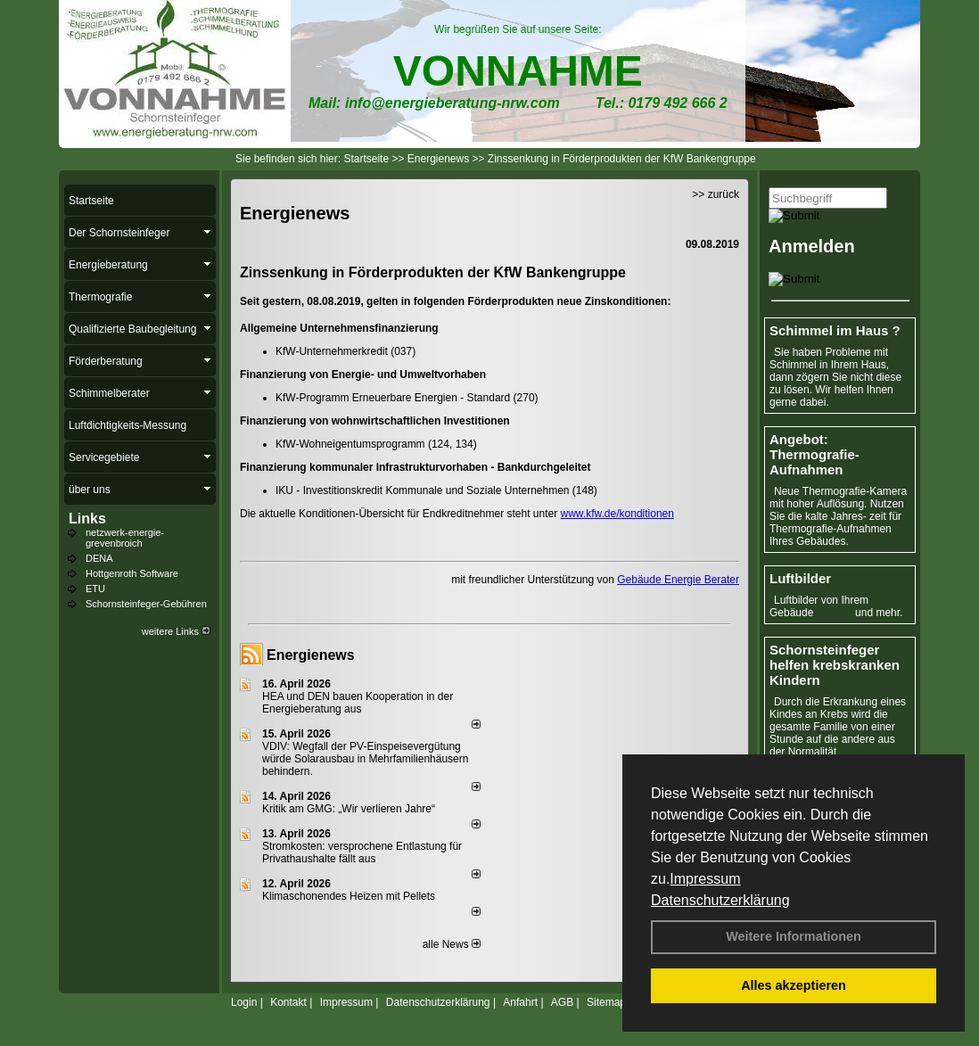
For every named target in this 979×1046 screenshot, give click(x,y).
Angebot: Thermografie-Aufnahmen (814, 454)
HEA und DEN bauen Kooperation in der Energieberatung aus (357, 702)
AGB (562, 1002)
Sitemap (606, 1002)
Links (87, 518)
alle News (452, 944)
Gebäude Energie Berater (678, 579)
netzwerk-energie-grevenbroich (125, 537)
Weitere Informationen (793, 936)
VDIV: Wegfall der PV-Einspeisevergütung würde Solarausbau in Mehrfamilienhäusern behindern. (365, 759)
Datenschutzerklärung (720, 900)
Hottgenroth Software (132, 573)
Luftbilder (800, 578)
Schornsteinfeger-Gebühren (146, 603)
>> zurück (715, 194)
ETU (95, 588)
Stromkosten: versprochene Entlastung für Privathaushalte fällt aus (362, 852)
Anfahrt (520, 1002)
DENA (99, 558)
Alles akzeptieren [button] (793, 985)
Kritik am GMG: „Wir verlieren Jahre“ (348, 809)
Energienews (311, 655)
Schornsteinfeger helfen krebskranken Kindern (834, 665)
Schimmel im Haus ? (835, 330)
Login (244, 1002)
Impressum (705, 878)
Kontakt (288, 1002)
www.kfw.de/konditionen (617, 513)
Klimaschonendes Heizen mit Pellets (348, 896)
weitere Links (176, 631)
